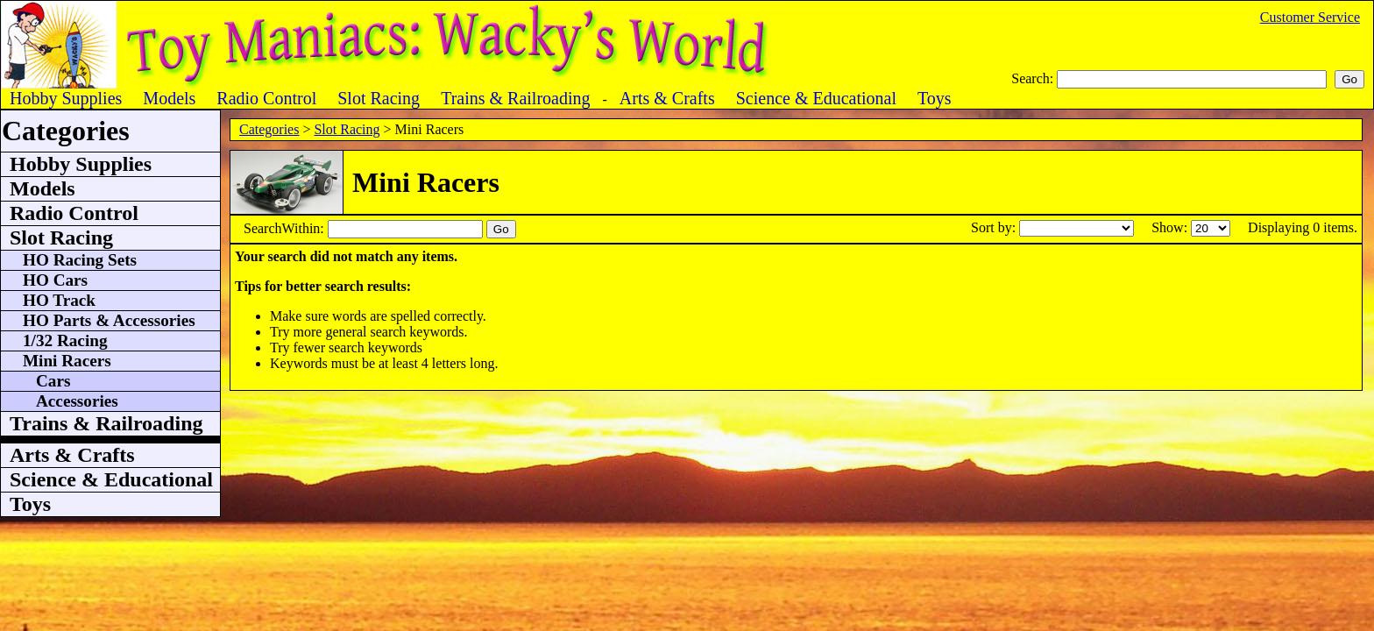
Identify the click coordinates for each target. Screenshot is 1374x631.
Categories (269, 129)
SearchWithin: (286, 228)
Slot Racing (346, 129)
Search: (1034, 78)
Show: (1171, 227)
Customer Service (1310, 17)
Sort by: (995, 227)
